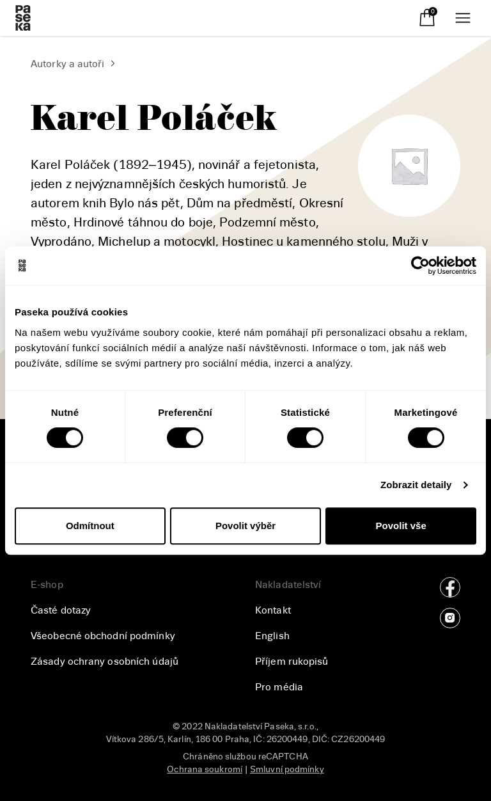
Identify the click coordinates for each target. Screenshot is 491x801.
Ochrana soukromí (204, 769)
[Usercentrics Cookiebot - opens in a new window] (420, 265)
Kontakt (273, 610)
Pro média (279, 687)
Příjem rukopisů (292, 661)
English (272, 636)
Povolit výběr (245, 525)
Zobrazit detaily (416, 484)
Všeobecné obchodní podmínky (103, 636)
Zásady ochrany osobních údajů (104, 661)
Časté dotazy (61, 610)
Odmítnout (90, 525)
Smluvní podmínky (287, 769)
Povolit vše (401, 525)
